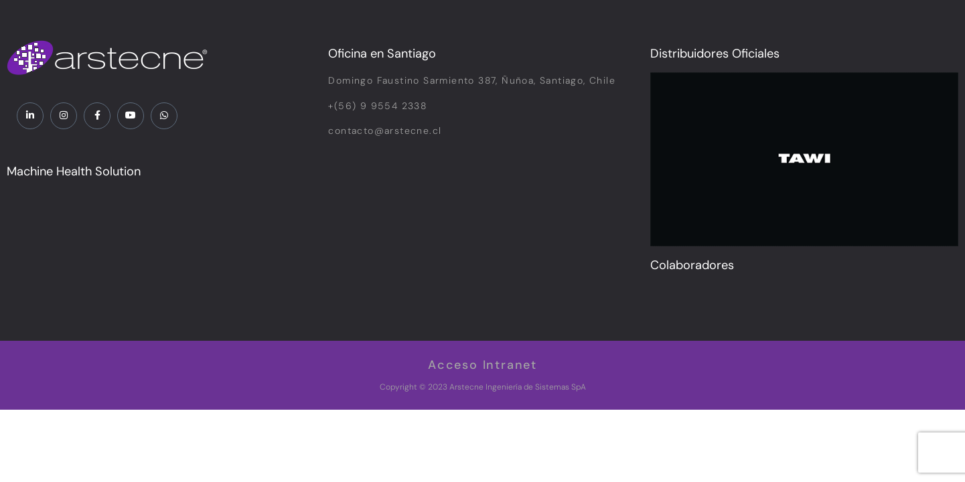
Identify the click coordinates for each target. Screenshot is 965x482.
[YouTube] (130, 115)
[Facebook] (97, 115)
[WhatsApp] (164, 115)
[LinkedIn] (30, 115)
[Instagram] (63, 115)
